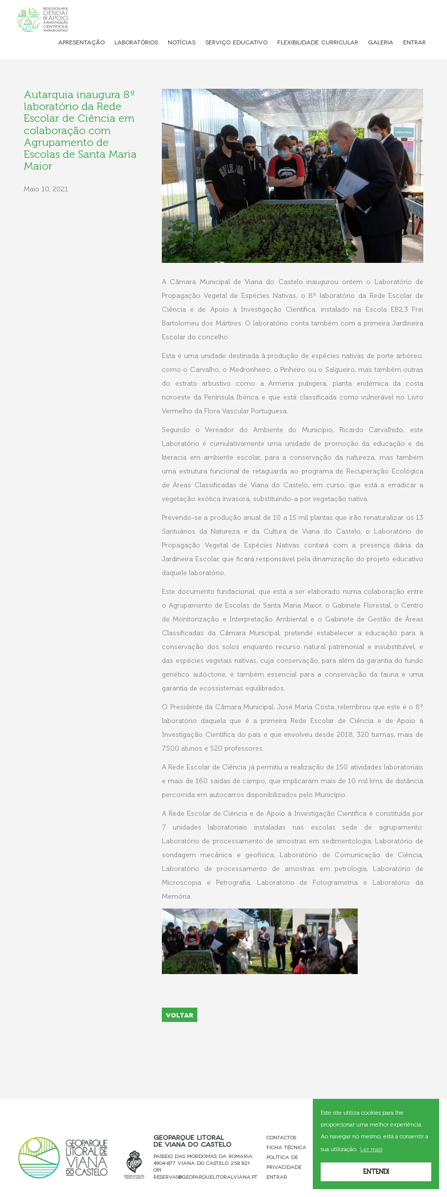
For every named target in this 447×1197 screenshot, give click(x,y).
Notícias (181, 41)
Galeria (380, 41)
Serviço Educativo (236, 41)
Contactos (281, 1137)
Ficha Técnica (286, 1147)
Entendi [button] (376, 1171)
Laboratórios (136, 41)
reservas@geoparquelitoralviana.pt (205, 1176)
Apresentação (81, 41)
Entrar (414, 41)
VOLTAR (179, 1014)
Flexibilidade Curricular (317, 41)
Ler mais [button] (371, 1149)
